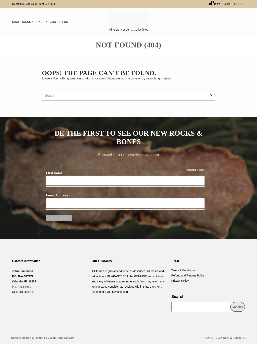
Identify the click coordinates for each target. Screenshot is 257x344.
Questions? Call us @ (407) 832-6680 (34, 3)
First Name (54, 173)
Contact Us (59, 21)
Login (227, 3)
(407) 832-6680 (21, 286)
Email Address (58, 195)
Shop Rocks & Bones (28, 21)
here (30, 291)
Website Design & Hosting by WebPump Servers (43, 337)
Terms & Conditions (183, 270)
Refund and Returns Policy (188, 275)
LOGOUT (239, 3)
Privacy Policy (180, 280)
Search (178, 296)
